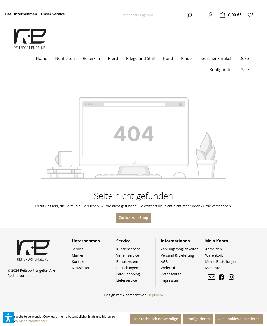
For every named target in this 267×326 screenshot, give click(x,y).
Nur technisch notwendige (156, 318)
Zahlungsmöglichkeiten (179, 249)
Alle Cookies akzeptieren (239, 318)
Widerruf (168, 267)
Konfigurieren (198, 318)
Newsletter (81, 267)
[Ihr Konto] (211, 15)
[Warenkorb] (231, 15)
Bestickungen (127, 267)
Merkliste (212, 267)
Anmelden (213, 249)
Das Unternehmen (21, 14)
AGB (164, 261)
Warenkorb (214, 255)
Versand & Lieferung (177, 255)
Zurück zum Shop (133, 217)
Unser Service (53, 14)
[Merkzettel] (250, 15)
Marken (78, 255)
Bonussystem (127, 261)
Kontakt (78, 261)
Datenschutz (171, 274)
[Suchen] (189, 15)
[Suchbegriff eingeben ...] (150, 15)
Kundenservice (128, 249)
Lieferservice (126, 280)
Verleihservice (127, 255)
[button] (8, 317)
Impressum (170, 280)
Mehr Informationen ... (35, 321)
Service (77, 249)
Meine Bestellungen (221, 261)
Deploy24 (155, 295)
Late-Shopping (128, 274)
